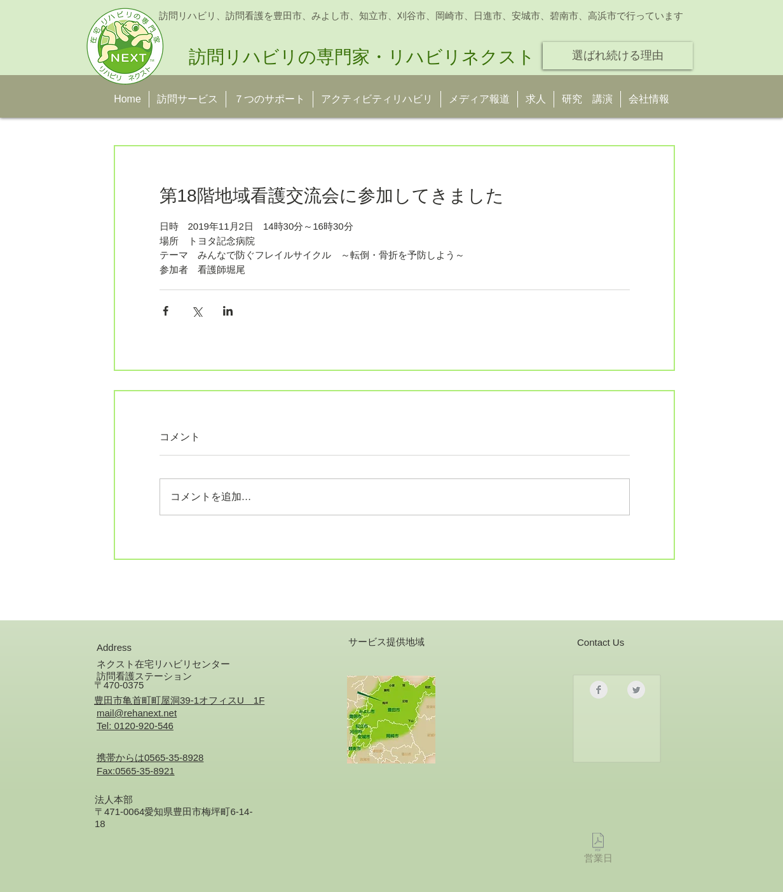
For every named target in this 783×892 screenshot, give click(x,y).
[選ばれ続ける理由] (618, 55)
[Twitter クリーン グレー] (636, 690)
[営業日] (598, 850)
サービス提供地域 (386, 641)
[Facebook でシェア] (166, 311)
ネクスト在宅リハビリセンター (163, 664)
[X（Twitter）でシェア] (197, 311)
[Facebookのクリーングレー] (599, 690)
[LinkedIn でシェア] (228, 311)
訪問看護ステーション (144, 676)
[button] (587, 99)
